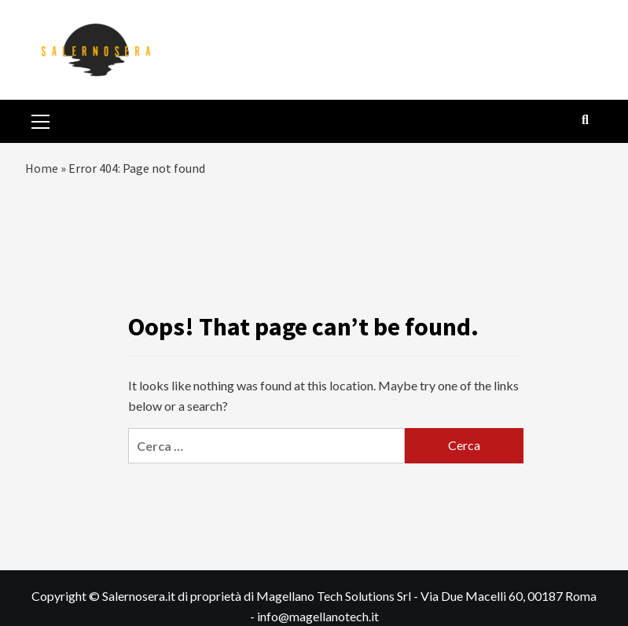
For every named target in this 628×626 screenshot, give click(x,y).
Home (41, 168)
